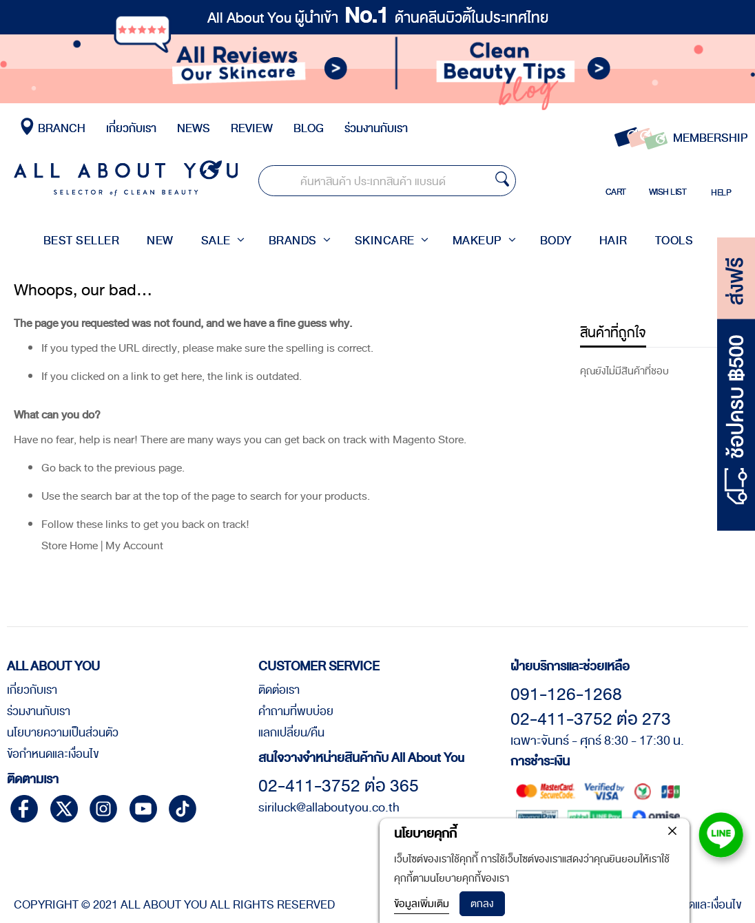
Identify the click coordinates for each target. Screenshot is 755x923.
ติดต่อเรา (279, 690)
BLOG (308, 128)
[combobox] (394, 181)
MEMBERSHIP (710, 138)
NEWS (193, 128)
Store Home (69, 584)
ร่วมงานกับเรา (376, 128)
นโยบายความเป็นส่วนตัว (62, 733)
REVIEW (252, 128)
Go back (61, 507)
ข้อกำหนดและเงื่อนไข (53, 754)
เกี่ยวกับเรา (131, 128)
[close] (672, 830)
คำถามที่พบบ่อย (295, 711)
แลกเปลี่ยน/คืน (291, 733)
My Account (134, 584)
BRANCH (59, 128)
